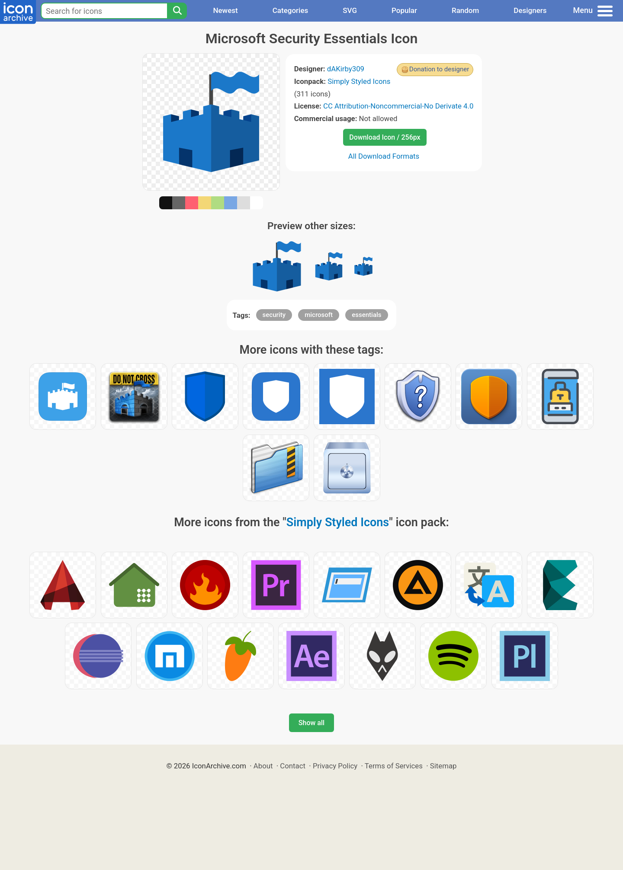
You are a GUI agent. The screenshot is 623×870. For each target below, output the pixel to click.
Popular (404, 10)
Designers (530, 10)
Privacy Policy (335, 765)
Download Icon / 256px (384, 137)
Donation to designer (439, 69)
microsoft (319, 315)
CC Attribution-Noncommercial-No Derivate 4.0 (398, 106)
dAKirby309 (345, 68)
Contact (292, 765)
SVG (350, 10)
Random (465, 10)
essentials (366, 315)
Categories (290, 10)
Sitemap (443, 765)
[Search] (177, 11)
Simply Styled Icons (359, 81)
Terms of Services (394, 765)
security (274, 315)
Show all (311, 723)
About (263, 765)
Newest (225, 10)
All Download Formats (384, 156)
